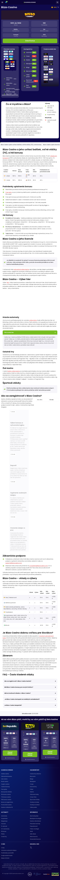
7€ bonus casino (6, 797)
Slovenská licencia (35, 839)
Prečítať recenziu (10, 758)
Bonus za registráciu (7, 802)
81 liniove (3, 831)
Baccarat (32, 776)
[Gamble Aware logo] (46, 874)
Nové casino (4, 781)
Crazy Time (33, 797)
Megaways (4, 821)
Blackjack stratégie (35, 818)
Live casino (4, 779)
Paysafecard (33, 826)
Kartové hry (33, 786)
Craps (32, 784)
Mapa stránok (5, 858)
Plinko (3, 834)
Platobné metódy (35, 823)
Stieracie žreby (34, 794)
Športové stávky (34, 799)
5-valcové (4, 826)
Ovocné (3, 823)
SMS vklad (33, 834)
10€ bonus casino (6, 799)
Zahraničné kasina (6, 776)
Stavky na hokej (34, 802)
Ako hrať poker (34, 816)
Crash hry (4, 836)
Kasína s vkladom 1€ (7, 807)
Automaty (4, 816)
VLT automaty (5, 829)
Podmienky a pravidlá (7, 853)
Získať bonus (10, 753)
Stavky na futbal (34, 805)
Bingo (31, 779)
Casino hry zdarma (35, 774)
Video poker (33, 807)
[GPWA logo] (55, 874)
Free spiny (4, 789)
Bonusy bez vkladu (6, 792)
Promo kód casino (6, 805)
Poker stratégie (34, 829)
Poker (31, 789)
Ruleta (32, 792)
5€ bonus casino (6, 794)
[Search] (57, 2)
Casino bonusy (5, 786)
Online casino (5, 774)
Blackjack (33, 781)
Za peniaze (4, 818)
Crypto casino (5, 784)
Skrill (31, 831)
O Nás (3, 848)
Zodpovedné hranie (6, 855)
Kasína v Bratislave (35, 821)
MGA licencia (34, 836)
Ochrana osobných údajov (8, 850)
